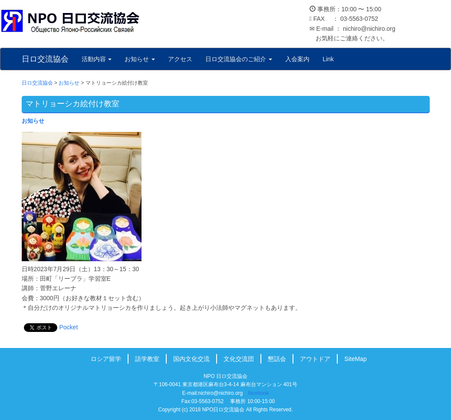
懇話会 (277, 358)
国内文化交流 (191, 358)
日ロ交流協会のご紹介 (238, 59)
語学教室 (147, 358)
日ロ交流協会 (45, 59)
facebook (258, 393)
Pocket (68, 327)
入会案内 (297, 59)
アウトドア (315, 358)
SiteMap (355, 358)
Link (328, 59)
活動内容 (97, 59)
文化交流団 (239, 358)
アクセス (180, 59)
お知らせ (140, 59)
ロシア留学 (106, 358)
